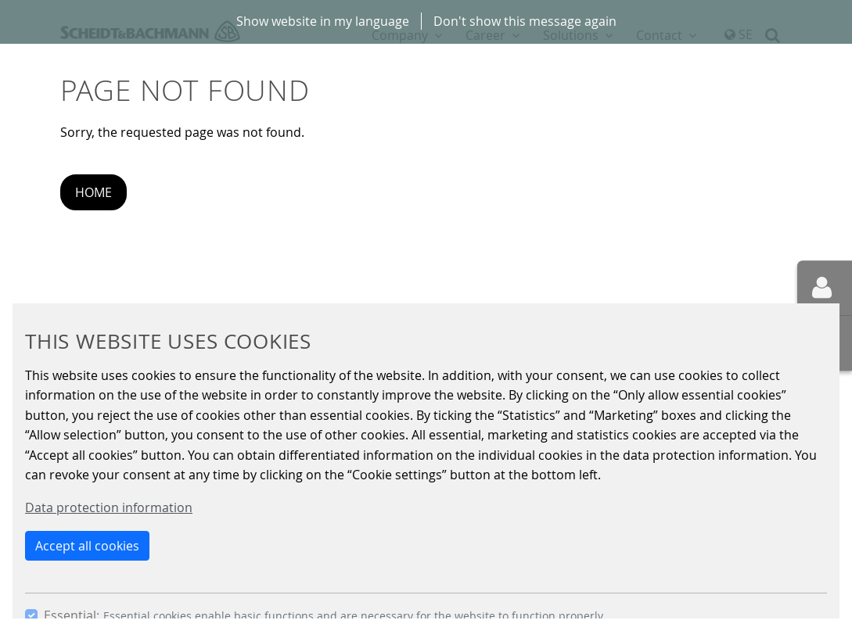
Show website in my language (322, 21)
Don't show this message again (525, 21)
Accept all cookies (87, 545)
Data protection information (108, 507)
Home (93, 192)
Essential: (71, 615)
